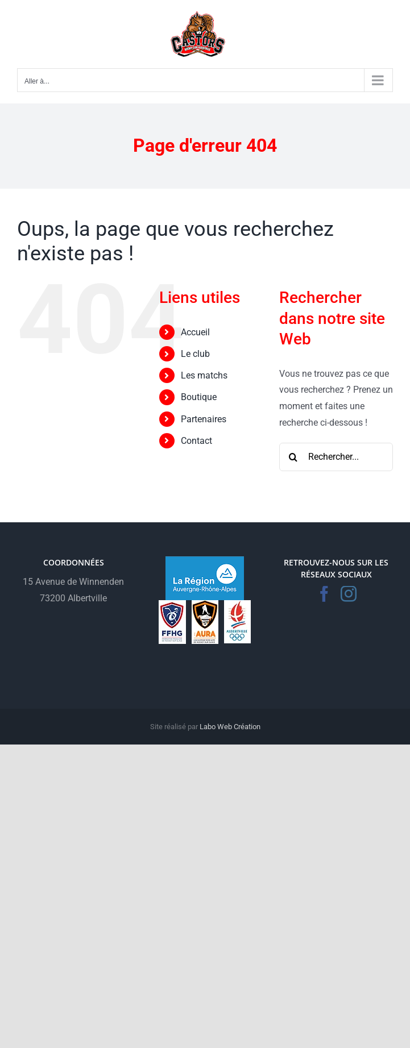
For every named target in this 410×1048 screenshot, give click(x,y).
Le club (195, 353)
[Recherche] (293, 457)
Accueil (195, 332)
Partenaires (203, 419)
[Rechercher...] (336, 457)
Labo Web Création (230, 726)
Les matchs (204, 375)
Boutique (199, 397)
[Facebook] (324, 594)
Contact (196, 440)
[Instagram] (349, 594)
